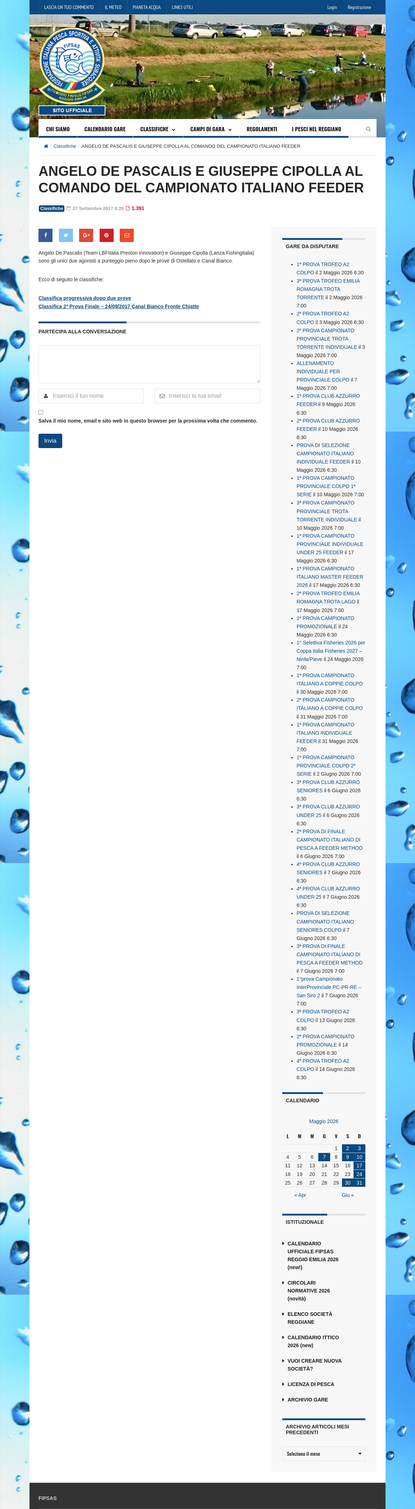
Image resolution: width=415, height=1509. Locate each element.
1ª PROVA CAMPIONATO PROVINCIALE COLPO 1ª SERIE (326, 478)
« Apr (300, 1165)
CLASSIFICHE (154, 129)
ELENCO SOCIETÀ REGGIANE (310, 1288)
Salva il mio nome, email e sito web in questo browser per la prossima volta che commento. (147, 420)
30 (348, 1153)
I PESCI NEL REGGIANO (316, 129)
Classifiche (65, 146)
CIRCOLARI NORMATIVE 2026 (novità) (309, 1261)
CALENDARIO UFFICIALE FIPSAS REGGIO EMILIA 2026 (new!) (313, 1225)
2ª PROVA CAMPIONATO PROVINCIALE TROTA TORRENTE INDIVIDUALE (327, 335)
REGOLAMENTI (262, 129)
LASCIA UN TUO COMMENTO (69, 7)
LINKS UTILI (182, 7)
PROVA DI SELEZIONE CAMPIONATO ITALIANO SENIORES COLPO (325, 897)
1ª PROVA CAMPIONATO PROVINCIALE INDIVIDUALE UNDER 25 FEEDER (330, 533)
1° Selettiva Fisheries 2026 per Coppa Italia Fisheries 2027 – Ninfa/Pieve (331, 636)
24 (359, 1144)
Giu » (348, 1165)
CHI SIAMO (58, 129)
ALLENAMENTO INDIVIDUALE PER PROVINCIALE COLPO (323, 367)
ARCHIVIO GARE (308, 1370)
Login (332, 7)
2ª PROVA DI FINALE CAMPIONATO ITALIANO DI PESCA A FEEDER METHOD (330, 818)
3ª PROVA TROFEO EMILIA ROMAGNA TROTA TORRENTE (328, 288)
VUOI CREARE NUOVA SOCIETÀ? (315, 1335)
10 (359, 1127)
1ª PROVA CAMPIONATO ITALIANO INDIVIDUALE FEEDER (326, 715)
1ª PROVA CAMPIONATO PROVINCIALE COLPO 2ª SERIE (326, 747)
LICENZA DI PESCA (311, 1354)
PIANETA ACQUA (147, 7)
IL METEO (113, 7)
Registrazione (359, 7)
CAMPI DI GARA (207, 129)
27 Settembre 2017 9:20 (97, 208)
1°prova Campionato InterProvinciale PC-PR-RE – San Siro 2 (329, 960)
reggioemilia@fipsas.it (334, 1487)
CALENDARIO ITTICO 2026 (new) (313, 1311)
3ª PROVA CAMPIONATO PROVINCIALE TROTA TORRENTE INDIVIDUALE (327, 501)
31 (359, 1153)
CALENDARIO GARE (105, 129)
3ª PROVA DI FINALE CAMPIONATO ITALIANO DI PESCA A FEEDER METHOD (330, 929)
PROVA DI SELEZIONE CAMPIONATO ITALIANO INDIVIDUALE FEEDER (325, 446)
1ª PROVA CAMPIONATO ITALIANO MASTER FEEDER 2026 (330, 565)
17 (359, 1136)
